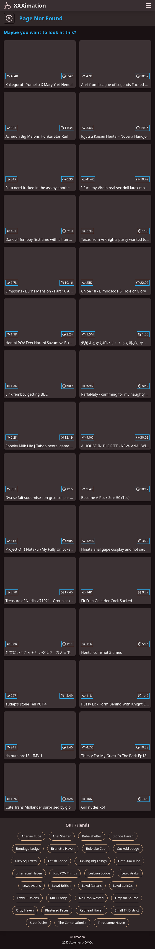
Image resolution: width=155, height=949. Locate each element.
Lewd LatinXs (123, 885)
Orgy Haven (25, 910)
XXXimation (25, 5)
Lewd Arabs (130, 873)
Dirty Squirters (25, 861)
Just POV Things (65, 873)
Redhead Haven (91, 910)
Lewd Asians (31, 885)
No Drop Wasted (91, 898)
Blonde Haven (123, 836)
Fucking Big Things (92, 861)
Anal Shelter (62, 836)
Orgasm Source (126, 898)
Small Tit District (127, 910)
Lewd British (61, 885)
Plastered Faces (56, 910)
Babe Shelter (91, 836)
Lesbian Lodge (99, 873)
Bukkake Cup (96, 848)
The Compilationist (72, 922)
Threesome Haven (111, 922)
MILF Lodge (59, 898)
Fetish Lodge (57, 861)
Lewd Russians (28, 898)
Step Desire (38, 922)
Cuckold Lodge (128, 848)
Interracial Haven (29, 873)
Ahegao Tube (31, 836)
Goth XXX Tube (129, 861)
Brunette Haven (63, 848)
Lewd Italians (92, 885)
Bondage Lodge (28, 848)
